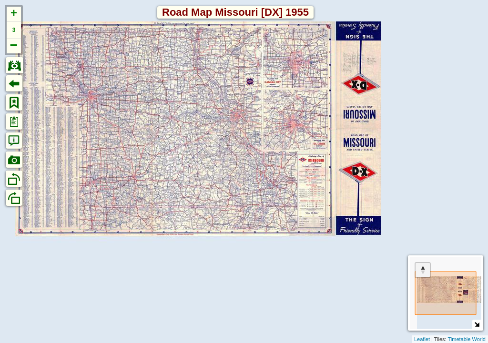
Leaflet (422, 339)
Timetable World (467, 339)
